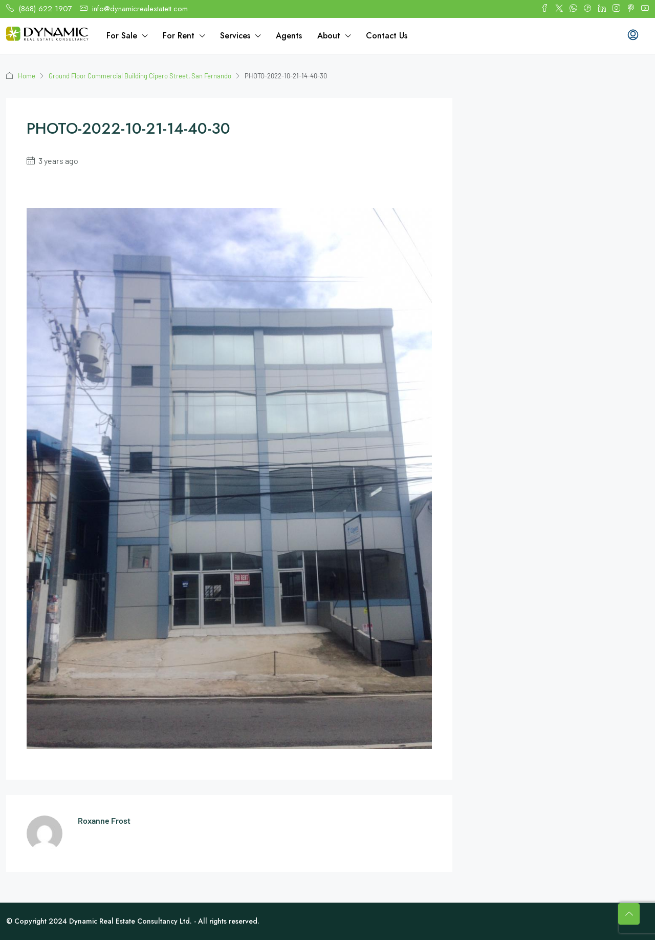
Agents (289, 35)
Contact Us (386, 35)
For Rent (178, 35)
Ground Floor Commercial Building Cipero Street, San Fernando (140, 76)
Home (26, 76)
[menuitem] (633, 36)
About (328, 35)
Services (235, 35)
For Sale (121, 35)
